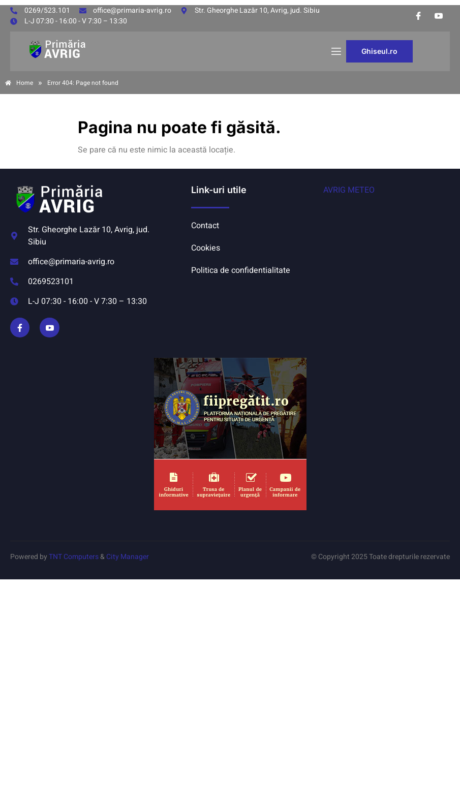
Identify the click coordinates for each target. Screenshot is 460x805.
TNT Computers (74, 556)
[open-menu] (335, 51)
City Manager (127, 556)
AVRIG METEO (349, 190)
